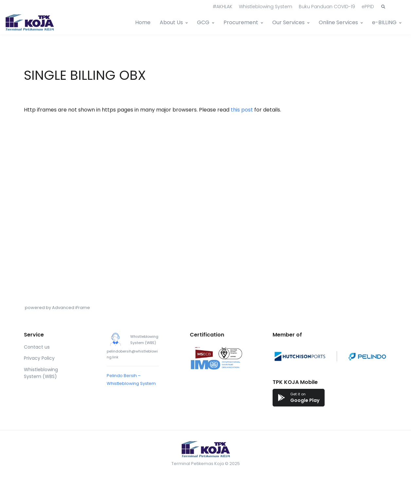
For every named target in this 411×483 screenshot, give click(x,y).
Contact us (37, 347)
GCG (203, 22)
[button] (383, 7)
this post (242, 109)
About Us (171, 22)
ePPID (368, 6)
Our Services (288, 22)
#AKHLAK (222, 6)
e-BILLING (384, 22)
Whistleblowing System (265, 6)
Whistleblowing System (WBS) (41, 373)
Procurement (240, 22)
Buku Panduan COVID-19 (327, 6)
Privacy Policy (39, 358)
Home (143, 22)
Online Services (338, 22)
